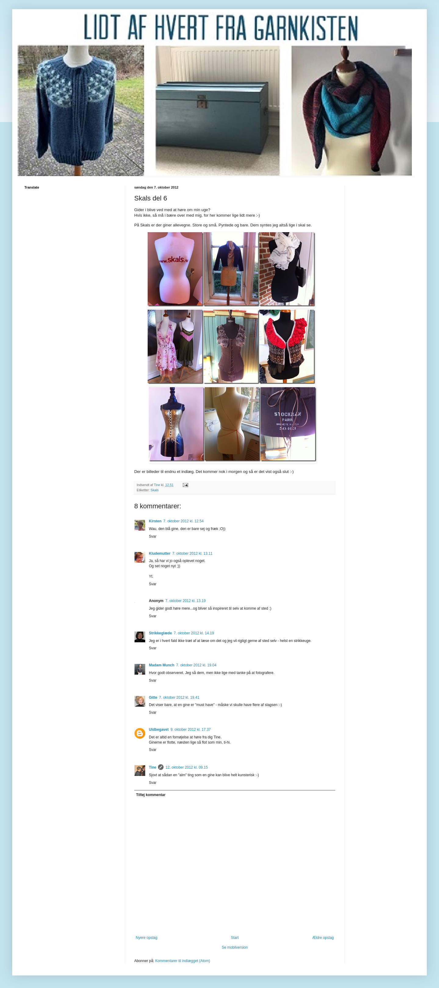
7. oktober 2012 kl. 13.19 (185, 601)
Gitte (153, 697)
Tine (152, 767)
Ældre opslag (323, 938)
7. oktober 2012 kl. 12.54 (183, 521)
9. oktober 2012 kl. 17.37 (191, 729)
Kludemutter (160, 553)
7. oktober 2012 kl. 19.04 (196, 665)
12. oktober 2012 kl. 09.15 (186, 767)
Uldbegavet (159, 729)
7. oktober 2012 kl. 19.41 (179, 697)
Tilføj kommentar (150, 795)
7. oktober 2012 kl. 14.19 (194, 633)
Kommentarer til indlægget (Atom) (182, 961)
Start (235, 938)
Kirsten (155, 521)
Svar (153, 536)
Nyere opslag (146, 938)
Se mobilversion (235, 947)
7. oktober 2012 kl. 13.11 (192, 553)
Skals (155, 490)
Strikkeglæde (160, 633)
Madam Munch (161, 665)
